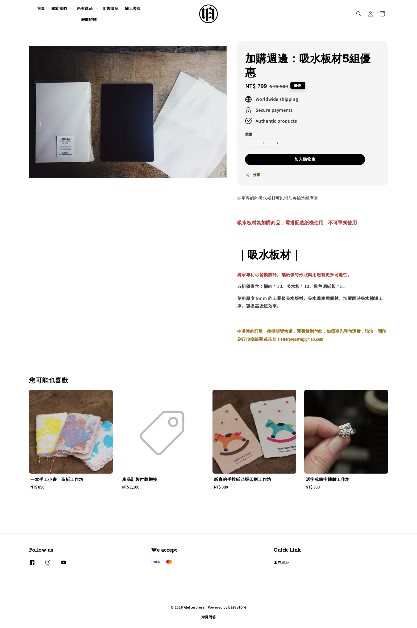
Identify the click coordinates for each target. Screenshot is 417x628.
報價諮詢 (89, 19)
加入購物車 (305, 159)
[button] (359, 14)
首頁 (41, 8)
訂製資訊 (111, 8)
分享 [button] (252, 174)
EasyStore (237, 607)
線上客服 (132, 8)
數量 (248, 134)
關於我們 (59, 8)
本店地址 (281, 562)
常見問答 (208, 616)
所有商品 (85, 8)
